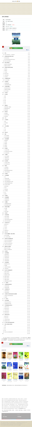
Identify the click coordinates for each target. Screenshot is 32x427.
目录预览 (13, 24)
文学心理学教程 (15, 379)
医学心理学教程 (4, 369)
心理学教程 (26, 379)
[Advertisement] (16, 9)
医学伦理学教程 (10, 369)
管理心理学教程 (21, 369)
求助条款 (11, 26)
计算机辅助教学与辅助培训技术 (9, 380)
